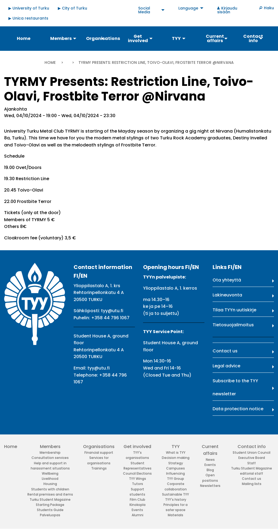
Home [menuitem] (23, 38)
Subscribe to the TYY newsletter (235, 387)
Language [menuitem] (188, 8)
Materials (175, 515)
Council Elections (137, 473)
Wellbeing (50, 473)
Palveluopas (50, 515)
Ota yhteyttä (227, 280)
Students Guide (50, 510)
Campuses (175, 468)
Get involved (137, 446)
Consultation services (50, 457)
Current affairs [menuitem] (215, 38)
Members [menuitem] (61, 38)
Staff (251, 463)
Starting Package (50, 504)
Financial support (98, 452)
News (210, 459)
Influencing (175, 473)
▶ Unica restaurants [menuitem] (28, 18)
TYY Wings (137, 478)
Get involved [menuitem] (138, 38)
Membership (50, 452)
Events (137, 510)
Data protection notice (238, 409)
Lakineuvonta (227, 295)
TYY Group (175, 478)
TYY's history (175, 499)
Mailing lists (251, 483)
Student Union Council (251, 452)
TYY (176, 446)
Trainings (99, 468)
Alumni (137, 515)
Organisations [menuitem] (102, 38)
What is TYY (175, 452)
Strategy (175, 463)
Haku (269, 8)
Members (50, 446)
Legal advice (226, 366)
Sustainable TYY (175, 494)
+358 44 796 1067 (110, 318)
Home (50, 62)
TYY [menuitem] (176, 38)
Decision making (175, 457)
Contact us (225, 351)
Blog (210, 470)
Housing (50, 483)
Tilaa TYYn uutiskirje (234, 310)
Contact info (252, 446)
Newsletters (210, 485)
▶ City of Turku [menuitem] (72, 8)
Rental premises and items (50, 494)
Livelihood (50, 478)
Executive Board (251, 457)
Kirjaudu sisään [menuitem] (227, 10)
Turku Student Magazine (50, 499)
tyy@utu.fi (112, 311)
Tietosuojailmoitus (233, 325)
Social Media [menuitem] (144, 10)
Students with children (50, 489)
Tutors (137, 483)
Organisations (99, 446)
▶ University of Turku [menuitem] (28, 8)
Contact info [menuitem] (253, 38)
